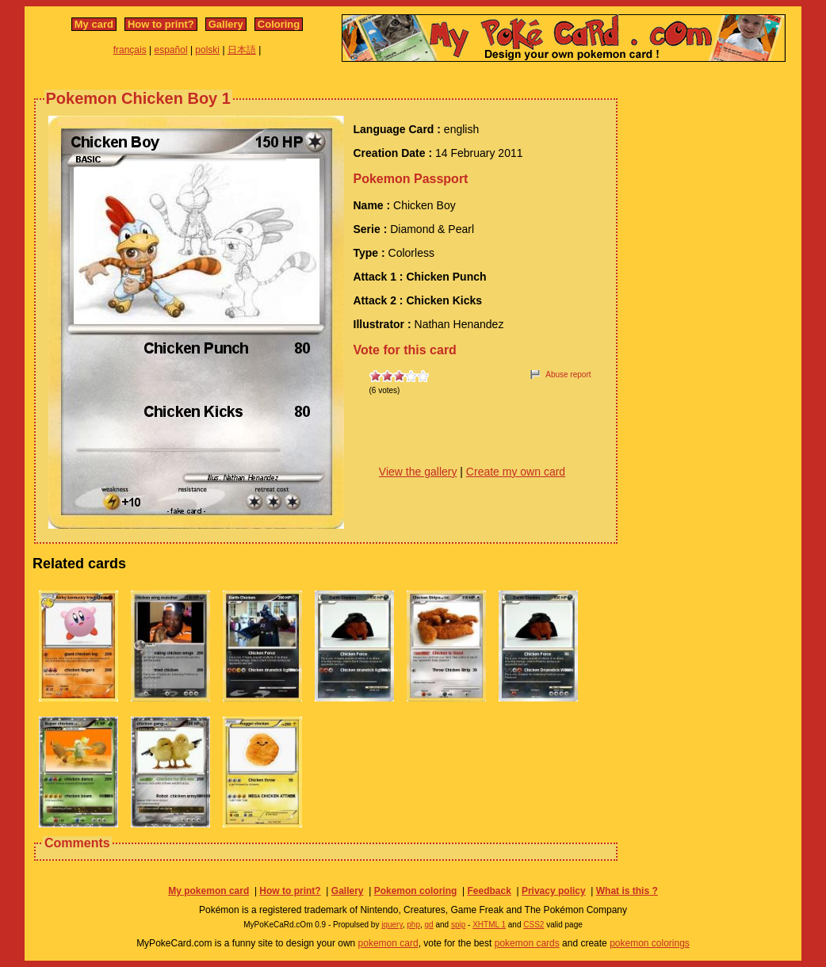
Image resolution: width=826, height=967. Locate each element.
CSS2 (533, 924)
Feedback (489, 890)
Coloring (279, 24)
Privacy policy (554, 890)
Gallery (225, 24)
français (130, 49)
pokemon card (388, 943)
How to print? (161, 24)
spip (458, 924)
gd (429, 924)
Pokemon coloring (415, 890)
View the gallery (418, 471)
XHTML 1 (489, 924)
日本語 (242, 49)
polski (207, 49)
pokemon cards (527, 943)
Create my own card (515, 471)
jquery (392, 924)
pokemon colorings (650, 943)
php (413, 924)
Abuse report (568, 374)
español (171, 49)
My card (94, 24)
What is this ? (627, 890)
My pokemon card (208, 890)
